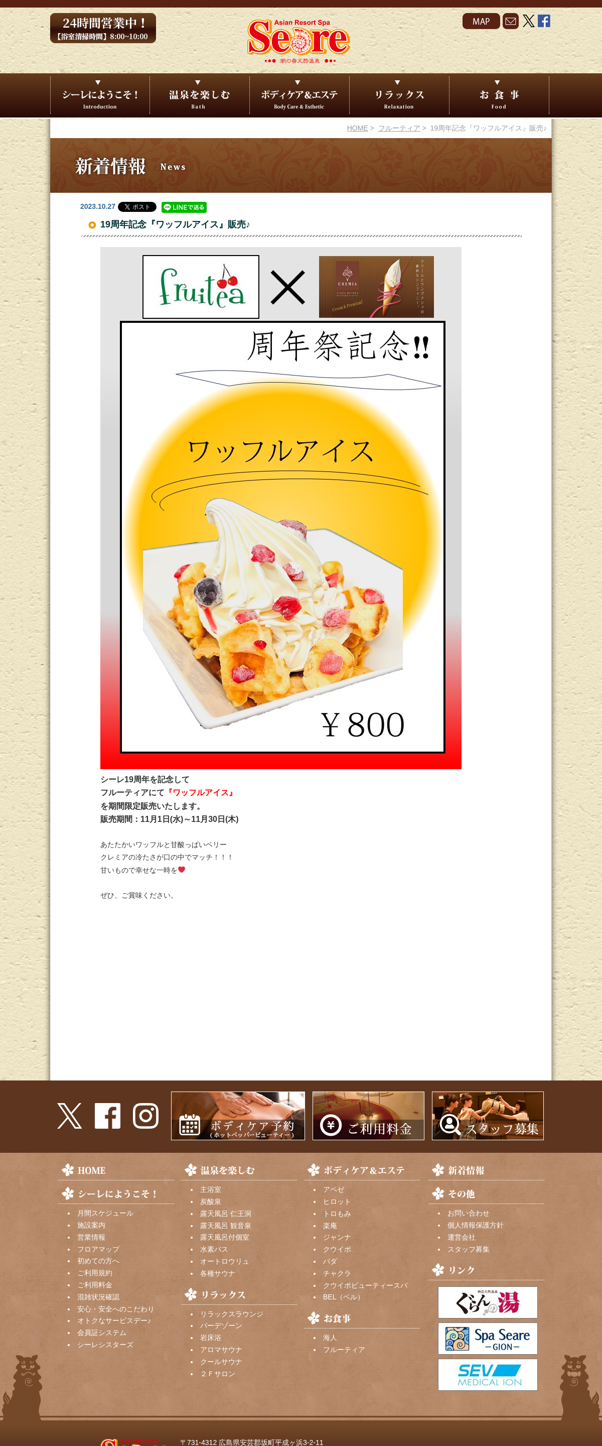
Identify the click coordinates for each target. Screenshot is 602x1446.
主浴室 (210, 1189)
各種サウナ (217, 1273)
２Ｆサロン (217, 1374)
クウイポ (337, 1249)
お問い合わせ (468, 1213)
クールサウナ (221, 1362)
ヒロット (337, 1201)
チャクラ (337, 1273)
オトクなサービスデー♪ (114, 1320)
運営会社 (461, 1237)
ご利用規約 (94, 1273)
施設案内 (91, 1225)
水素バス (214, 1249)
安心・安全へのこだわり (116, 1309)
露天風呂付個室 (224, 1237)
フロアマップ (98, 1249)
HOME (357, 128)
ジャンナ (337, 1237)
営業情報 (91, 1237)
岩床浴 (210, 1338)
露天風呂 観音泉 (225, 1226)
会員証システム (101, 1333)
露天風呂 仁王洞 (225, 1214)
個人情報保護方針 (475, 1225)
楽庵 (330, 1226)
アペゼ (333, 1189)
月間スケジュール (105, 1213)
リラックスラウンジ (231, 1314)
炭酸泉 (210, 1201)
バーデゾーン (221, 1325)
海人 (330, 1338)
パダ (330, 1261)
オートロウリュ (224, 1261)
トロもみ (337, 1214)
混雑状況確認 (98, 1297)
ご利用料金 (94, 1285)
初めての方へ (98, 1261)
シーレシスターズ (105, 1345)
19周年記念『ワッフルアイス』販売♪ (175, 224)
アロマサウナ (221, 1350)
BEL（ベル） (343, 1297)
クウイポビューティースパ (365, 1285)
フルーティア (399, 128)
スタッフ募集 (468, 1249)
